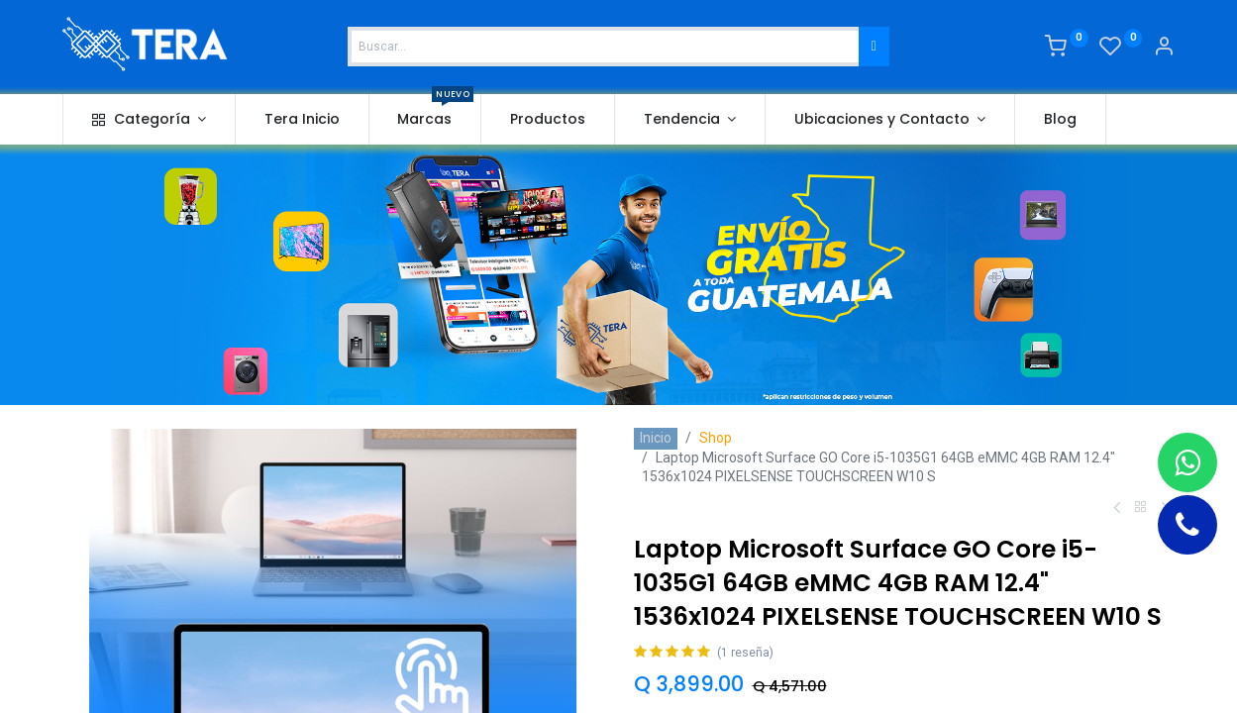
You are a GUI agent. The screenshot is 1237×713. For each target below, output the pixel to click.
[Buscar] (874, 46)
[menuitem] (302, 120)
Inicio (655, 438)
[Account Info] (1164, 48)
